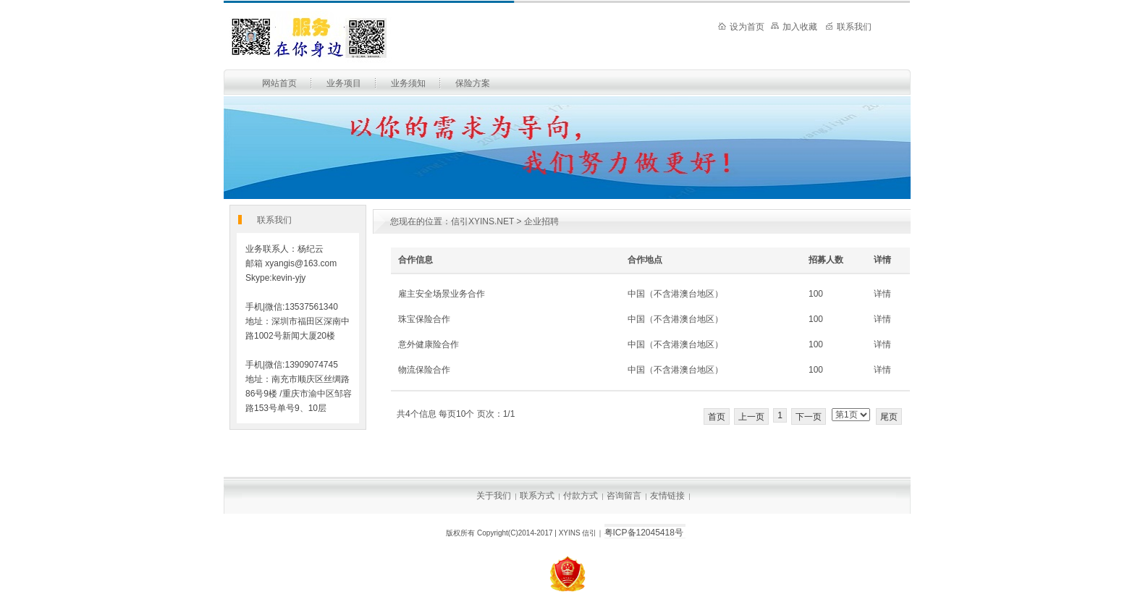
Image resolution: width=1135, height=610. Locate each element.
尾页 (889, 417)
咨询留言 (624, 496)
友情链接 (667, 496)
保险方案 (472, 83)
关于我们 (493, 496)
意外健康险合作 (428, 344)
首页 (716, 417)
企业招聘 (541, 221)
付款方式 (580, 496)
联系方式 (537, 496)
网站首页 (279, 83)
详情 (882, 294)
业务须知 (408, 83)
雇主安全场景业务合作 (441, 294)
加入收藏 (794, 27)
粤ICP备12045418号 (643, 533)
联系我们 (848, 27)
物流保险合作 (424, 370)
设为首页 (741, 27)
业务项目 (343, 83)
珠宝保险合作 (424, 319)
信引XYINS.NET (482, 221)
